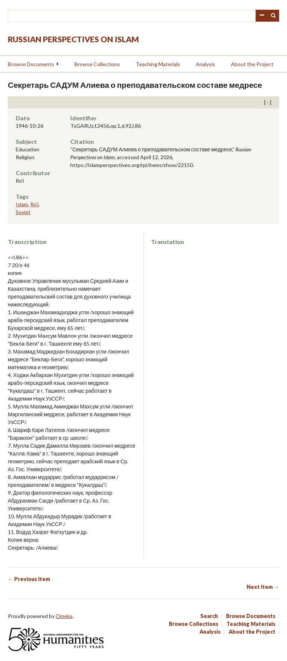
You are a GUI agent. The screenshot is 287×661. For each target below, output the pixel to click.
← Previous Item (29, 579)
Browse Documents (31, 64)
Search (274, 16)
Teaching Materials (158, 64)
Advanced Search (262, 16)
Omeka (64, 616)
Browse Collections (97, 64)
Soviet (23, 212)
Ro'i (34, 204)
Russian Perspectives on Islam (73, 39)
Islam (22, 204)
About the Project (252, 64)
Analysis (205, 64)
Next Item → (263, 587)
